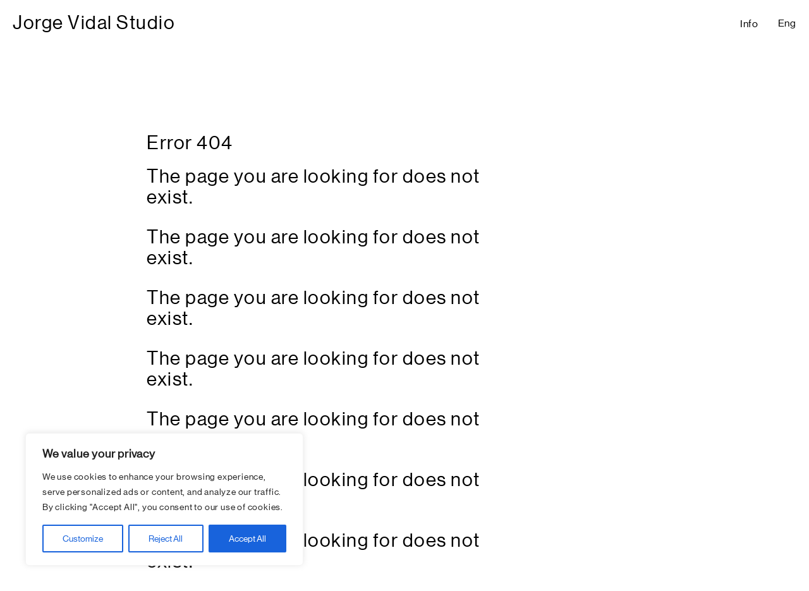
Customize (83, 538)
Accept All (247, 538)
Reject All (166, 538)
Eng (787, 23)
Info (749, 24)
